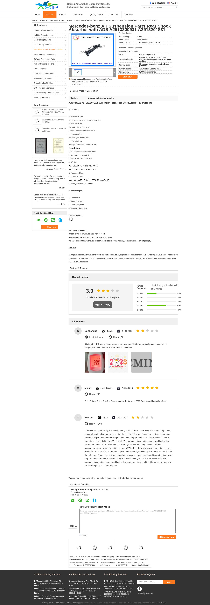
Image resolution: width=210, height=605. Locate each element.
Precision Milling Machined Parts (46, 93)
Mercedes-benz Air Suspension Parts (64, 20)
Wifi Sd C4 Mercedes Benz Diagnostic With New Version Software (53, 112)
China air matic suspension (65, 603)
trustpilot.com (96, 337)
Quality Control (96, 14)
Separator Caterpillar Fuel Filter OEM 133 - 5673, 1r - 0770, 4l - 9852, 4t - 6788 (83, 583)
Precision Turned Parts (42, 98)
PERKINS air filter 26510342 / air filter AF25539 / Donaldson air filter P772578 (119, 582)
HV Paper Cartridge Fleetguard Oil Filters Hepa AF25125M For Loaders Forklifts (48, 583)
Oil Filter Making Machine (43, 30)
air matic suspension (106, 478)
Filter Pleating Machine (42, 45)
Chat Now (128, 14)
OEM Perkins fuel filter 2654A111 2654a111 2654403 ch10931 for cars (118, 587)
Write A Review (102, 305)
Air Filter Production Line (43, 35)
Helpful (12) (94, 394)
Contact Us (113, 14)
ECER (163, 603)
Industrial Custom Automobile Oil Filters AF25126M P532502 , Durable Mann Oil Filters (49, 591)
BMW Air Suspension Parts (44, 59)
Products (50, 14)
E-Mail (141, 593)
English (173, 3)
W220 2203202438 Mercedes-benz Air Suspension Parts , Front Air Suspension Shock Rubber (77, 562)
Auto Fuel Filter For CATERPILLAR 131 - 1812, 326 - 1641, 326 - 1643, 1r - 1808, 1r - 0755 (84, 591)
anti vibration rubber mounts (130, 478)
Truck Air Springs (40, 69)
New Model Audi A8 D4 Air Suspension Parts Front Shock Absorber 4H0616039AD (125, 560)
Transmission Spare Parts (44, 74)
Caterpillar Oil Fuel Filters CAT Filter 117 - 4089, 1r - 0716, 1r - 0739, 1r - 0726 (85, 597)
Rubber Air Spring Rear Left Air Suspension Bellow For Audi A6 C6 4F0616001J (109, 560)
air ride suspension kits (83, 478)
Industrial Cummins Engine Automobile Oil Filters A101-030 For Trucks (49, 597)
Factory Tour (78, 14)
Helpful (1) (118, 337)
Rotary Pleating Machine (43, 83)
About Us (63, 14)
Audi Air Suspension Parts (44, 64)
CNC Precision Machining (44, 88)
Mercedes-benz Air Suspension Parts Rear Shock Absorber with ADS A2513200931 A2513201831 (91, 81)
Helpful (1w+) (95, 424)
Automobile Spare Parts (43, 78)
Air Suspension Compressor (44, 54)
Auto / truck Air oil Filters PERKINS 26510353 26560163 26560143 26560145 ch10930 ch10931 (117, 594)
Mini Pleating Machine (42, 40)
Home (37, 14)
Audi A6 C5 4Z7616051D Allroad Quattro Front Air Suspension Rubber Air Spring (140, 562)
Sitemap (149, 593)
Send (169, 582)
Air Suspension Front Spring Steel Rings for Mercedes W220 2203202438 (93, 560)
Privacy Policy (47, 603)
